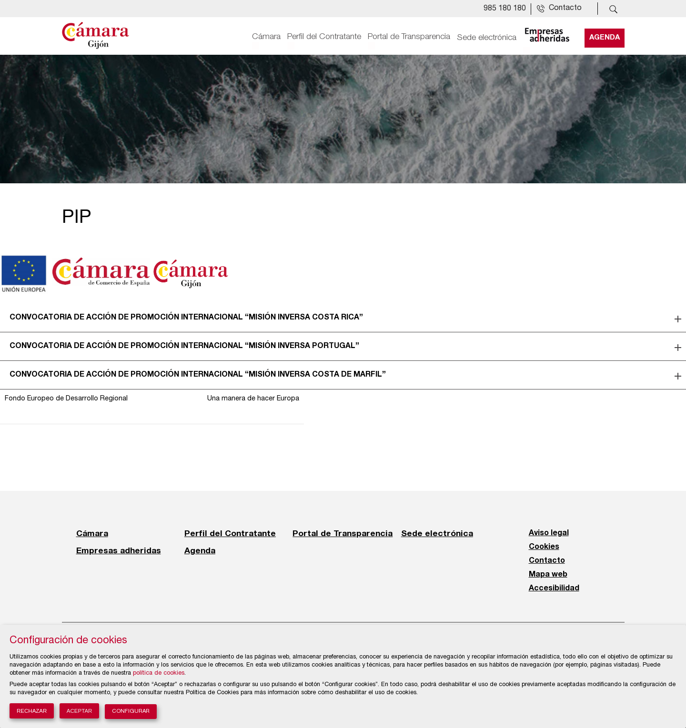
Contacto (547, 561)
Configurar (131, 711)
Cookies (544, 547)
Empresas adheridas (118, 550)
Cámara (266, 36)
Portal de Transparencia (409, 36)
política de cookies (158, 673)
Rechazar (32, 711)
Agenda (604, 36)
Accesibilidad (554, 588)
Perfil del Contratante (324, 36)
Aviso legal (549, 533)
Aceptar (79, 711)
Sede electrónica (486, 36)
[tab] (343, 318)
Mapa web (548, 574)
